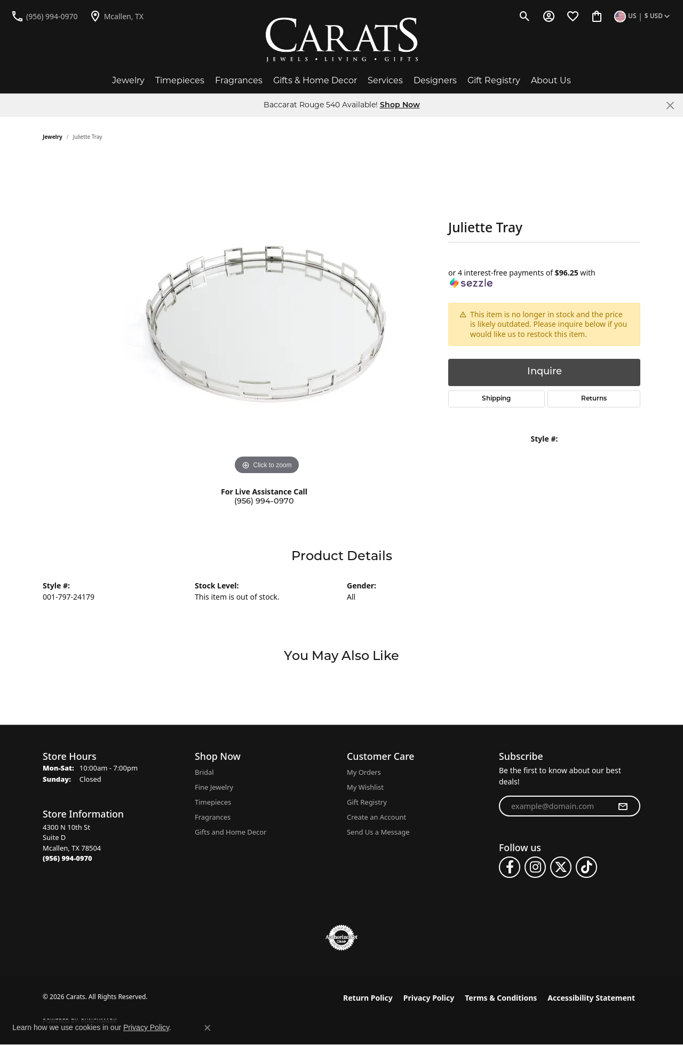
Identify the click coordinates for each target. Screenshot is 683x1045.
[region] (267, 317)
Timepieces (179, 80)
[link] (44, 16)
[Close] (670, 105)
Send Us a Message (378, 832)
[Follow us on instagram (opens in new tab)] (535, 867)
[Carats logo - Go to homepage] (342, 40)
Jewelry (128, 80)
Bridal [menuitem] (204, 772)
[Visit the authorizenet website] (341, 937)
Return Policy (368, 998)
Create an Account (376, 817)
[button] (524, 16)
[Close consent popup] (207, 1028)
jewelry (52, 136)
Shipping (496, 399)
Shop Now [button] (400, 105)
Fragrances (239, 80)
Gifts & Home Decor (315, 80)
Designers (435, 80)
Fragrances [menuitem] (213, 817)
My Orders (364, 772)
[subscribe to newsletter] (622, 806)
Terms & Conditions (501, 998)
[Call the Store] (67, 858)
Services (385, 80)
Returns (594, 399)
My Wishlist (365, 787)
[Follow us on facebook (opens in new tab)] (509, 867)
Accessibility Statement (591, 998)
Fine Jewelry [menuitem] (214, 787)
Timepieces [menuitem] (213, 802)
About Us (551, 80)
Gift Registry (493, 80)
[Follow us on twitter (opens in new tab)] (560, 867)
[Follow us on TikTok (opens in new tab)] (586, 867)
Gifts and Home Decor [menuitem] (230, 832)
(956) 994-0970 (264, 502)
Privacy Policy (428, 998)
